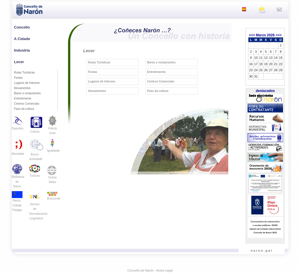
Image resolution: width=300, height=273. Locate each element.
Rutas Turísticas (24, 72)
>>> (279, 35)
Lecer (19, 62)
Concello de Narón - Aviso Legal (150, 270)
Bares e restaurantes (27, 93)
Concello (22, 27)
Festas (18, 77)
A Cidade (22, 39)
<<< (252, 35)
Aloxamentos (22, 88)
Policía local (52, 127)
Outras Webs (52, 175)
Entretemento (22, 98)
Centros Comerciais (26, 103)
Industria (22, 50)
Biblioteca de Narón (18, 177)
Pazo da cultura (24, 108)
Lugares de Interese (27, 82)
